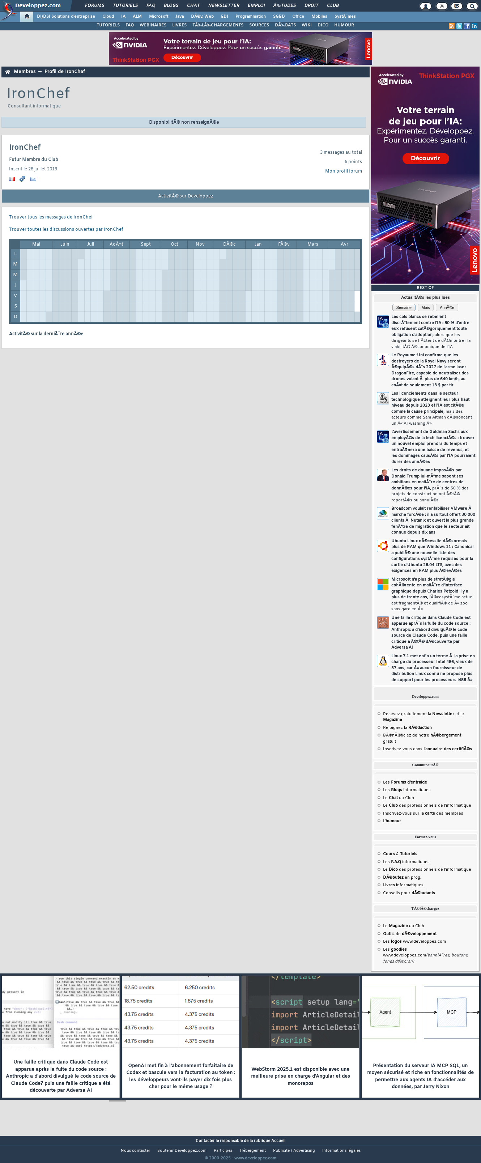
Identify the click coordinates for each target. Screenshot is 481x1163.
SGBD (279, 16)
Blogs (171, 6)
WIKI (307, 25)
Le (390, 798)
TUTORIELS (108, 25)
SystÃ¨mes (345, 16)
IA (123, 16)
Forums (94, 6)
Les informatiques (407, 790)
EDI (224, 16)
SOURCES (259, 25)
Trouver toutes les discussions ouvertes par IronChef (66, 230)
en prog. (402, 877)
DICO (323, 25)
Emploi (256, 6)
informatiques (403, 885)
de (410, 934)
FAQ (151, 6)
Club (332, 6)
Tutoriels (125, 6)
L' (392, 821)
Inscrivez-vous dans (427, 749)
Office (298, 16)
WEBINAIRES (153, 25)
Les (405, 782)
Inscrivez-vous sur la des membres (423, 813)
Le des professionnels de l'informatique (427, 805)
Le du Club (403, 926)
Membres (24, 72)
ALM (137, 16)
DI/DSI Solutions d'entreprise (66, 16)
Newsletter (224, 6)
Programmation (250, 16)
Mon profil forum (343, 171)
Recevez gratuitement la (418, 714)
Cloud (108, 16)
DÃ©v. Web (202, 16)
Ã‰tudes (285, 6)
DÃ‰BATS (285, 25)
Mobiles (319, 16)
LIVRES (179, 25)
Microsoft (158, 16)
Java (179, 16)
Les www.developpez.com (414, 941)
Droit (311, 6)
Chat (193, 6)
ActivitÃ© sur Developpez (185, 196)
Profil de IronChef (64, 72)
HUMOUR (344, 25)
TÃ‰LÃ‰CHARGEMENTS (217, 25)
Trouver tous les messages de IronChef (51, 217)
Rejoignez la (407, 727)
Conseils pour (409, 893)
